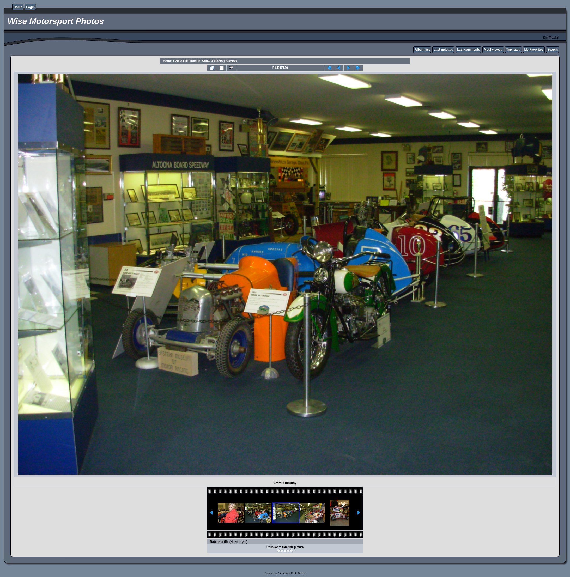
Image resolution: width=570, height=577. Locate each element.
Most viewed (493, 49)
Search (552, 49)
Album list (422, 49)
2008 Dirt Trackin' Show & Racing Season (206, 61)
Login (30, 7)
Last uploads (443, 49)
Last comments (468, 49)
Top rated (513, 49)
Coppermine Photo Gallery (291, 573)
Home (18, 7)
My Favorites (533, 49)
